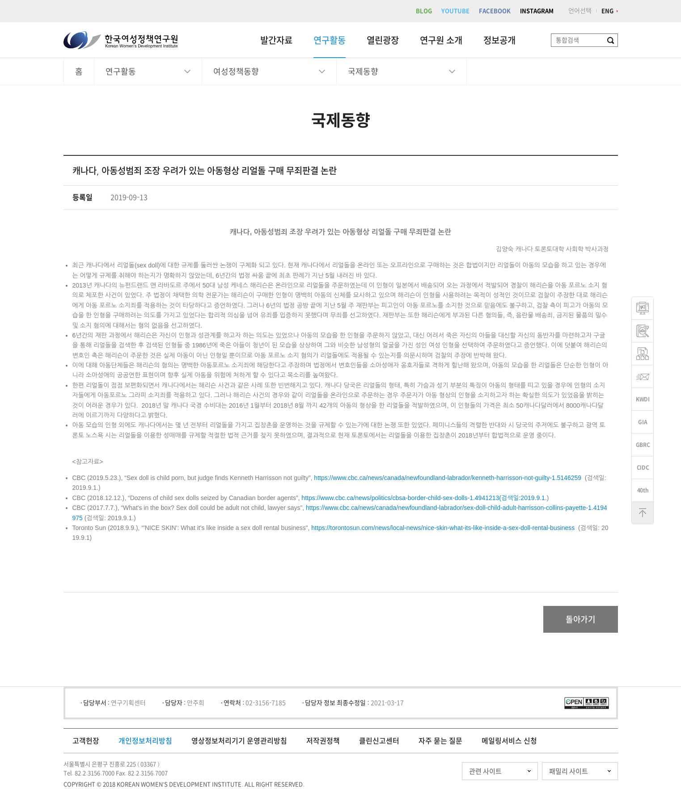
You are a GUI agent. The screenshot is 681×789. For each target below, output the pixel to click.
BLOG (424, 11)
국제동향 (363, 71)
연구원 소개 (441, 40)
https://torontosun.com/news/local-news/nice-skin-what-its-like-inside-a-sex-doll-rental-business (443, 527)
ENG (607, 11)
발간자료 (276, 40)
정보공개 (499, 40)
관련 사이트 (485, 771)
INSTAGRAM (537, 11)
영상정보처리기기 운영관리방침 (239, 740)
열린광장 (383, 40)
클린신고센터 (379, 740)
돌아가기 (581, 619)
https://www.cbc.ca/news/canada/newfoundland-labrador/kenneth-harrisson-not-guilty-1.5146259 (447, 477)
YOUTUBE (455, 11)
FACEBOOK (495, 11)
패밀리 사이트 (568, 771)
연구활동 (329, 40)
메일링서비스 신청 (509, 740)
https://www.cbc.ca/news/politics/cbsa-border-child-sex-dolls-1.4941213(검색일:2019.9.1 (423, 497)
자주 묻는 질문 (440, 740)
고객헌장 (85, 740)
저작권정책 (323, 740)
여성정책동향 (236, 71)
